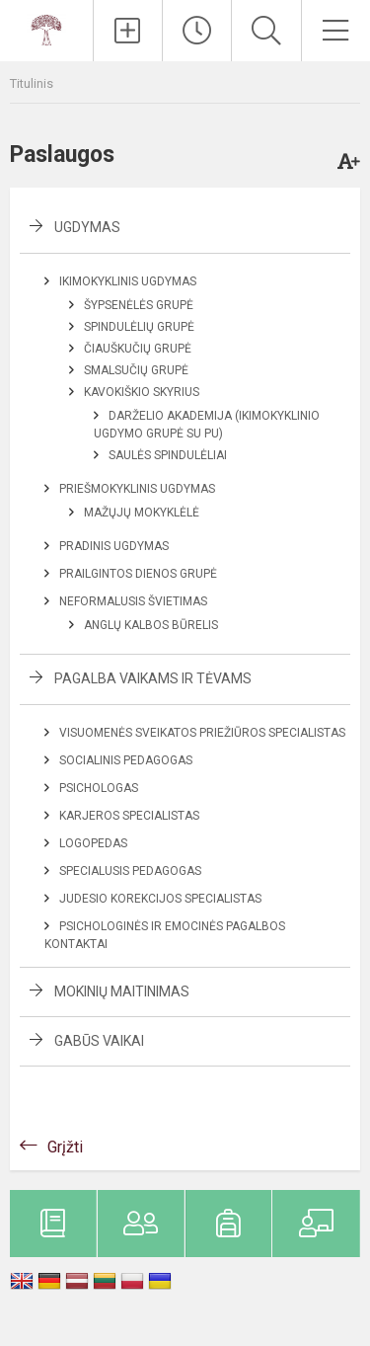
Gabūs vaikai (99, 1041)
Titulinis (31, 83)
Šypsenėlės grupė (138, 305)
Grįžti (65, 1147)
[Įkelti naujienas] (128, 30)
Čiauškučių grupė (137, 349)
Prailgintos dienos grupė (138, 574)
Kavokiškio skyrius (141, 392)
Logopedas (93, 843)
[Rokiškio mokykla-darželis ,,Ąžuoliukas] (46, 28)
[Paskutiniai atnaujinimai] (197, 30)
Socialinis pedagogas (125, 760)
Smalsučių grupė (136, 370)
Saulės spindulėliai (168, 455)
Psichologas (98, 788)
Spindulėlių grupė (139, 327)
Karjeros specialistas (129, 816)
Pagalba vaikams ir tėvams (153, 678)
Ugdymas (87, 227)
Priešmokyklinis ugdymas (137, 489)
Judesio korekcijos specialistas (160, 899)
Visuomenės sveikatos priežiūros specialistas (202, 733)
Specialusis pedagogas (130, 871)
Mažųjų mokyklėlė (141, 512)
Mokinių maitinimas (121, 991)
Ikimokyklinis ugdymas (127, 281)
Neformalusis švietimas (133, 601)
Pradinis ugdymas (114, 546)
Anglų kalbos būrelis (151, 625)
